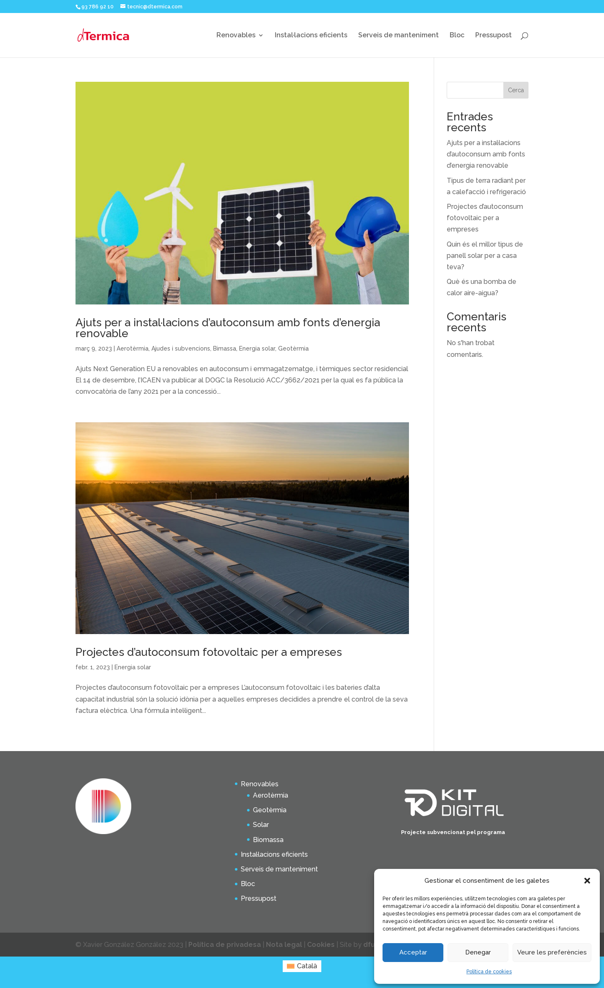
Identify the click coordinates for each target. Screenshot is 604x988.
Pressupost (493, 35)
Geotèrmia (293, 348)
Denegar (478, 952)
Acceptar (413, 952)
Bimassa (224, 348)
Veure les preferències (552, 952)
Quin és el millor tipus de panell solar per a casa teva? (485, 255)
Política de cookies (489, 972)
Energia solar (257, 348)
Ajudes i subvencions (180, 348)
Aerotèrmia (132, 348)
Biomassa (268, 840)
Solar (261, 825)
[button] (587, 880)
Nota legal (284, 945)
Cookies (320, 945)
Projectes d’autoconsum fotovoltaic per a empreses (209, 652)
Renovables (235, 35)
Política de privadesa (225, 945)
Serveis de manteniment (398, 35)
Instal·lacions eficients (311, 35)
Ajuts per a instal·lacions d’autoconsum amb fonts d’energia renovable (228, 328)
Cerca (516, 90)
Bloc (457, 35)
